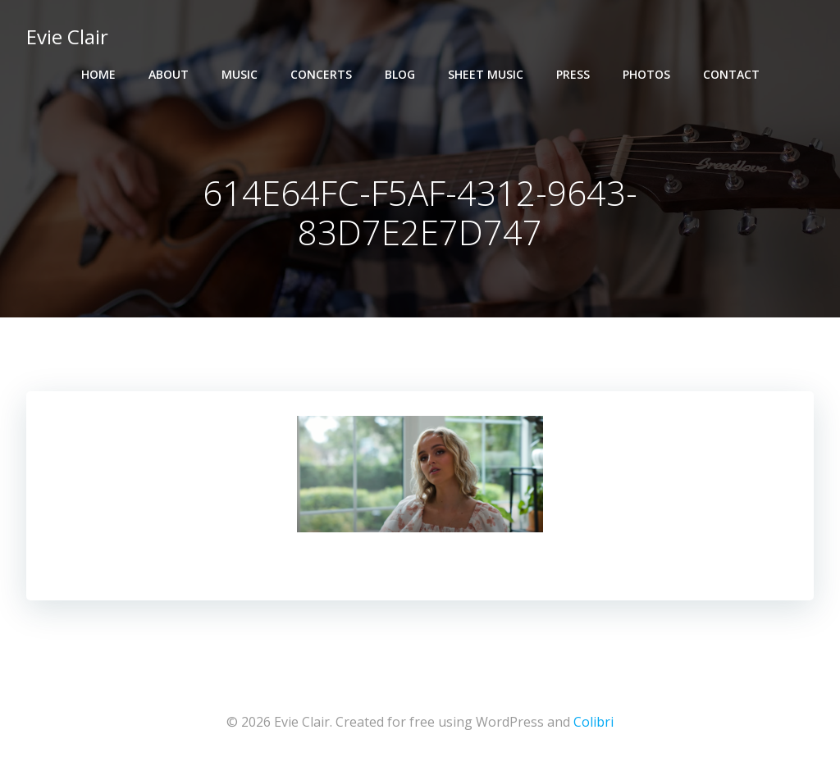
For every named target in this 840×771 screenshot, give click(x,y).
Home (98, 74)
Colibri (593, 722)
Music (239, 74)
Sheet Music (485, 74)
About (168, 74)
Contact (731, 74)
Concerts (321, 74)
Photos (646, 74)
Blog (400, 74)
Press (573, 74)
